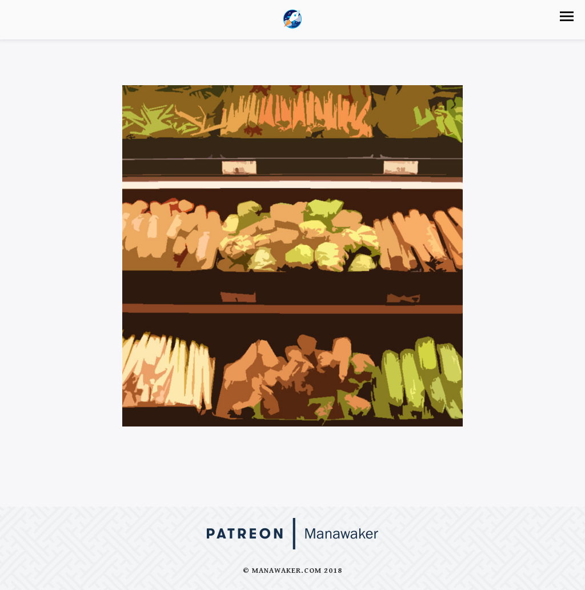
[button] (566, 16)
